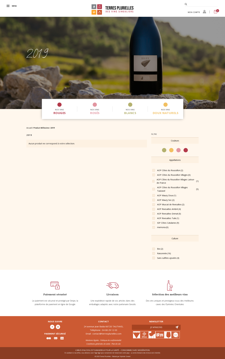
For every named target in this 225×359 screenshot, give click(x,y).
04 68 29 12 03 (109, 330)
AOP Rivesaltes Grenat (169, 213)
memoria (162, 227)
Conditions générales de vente (98, 344)
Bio (160, 249)
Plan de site (116, 344)
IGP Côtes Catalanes (168, 223)
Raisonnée (164, 253)
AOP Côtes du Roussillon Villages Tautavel (178, 189)
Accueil (29, 128)
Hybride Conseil (125, 356)
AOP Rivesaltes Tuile (168, 218)
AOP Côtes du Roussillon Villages (174, 175)
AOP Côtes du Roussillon (170, 170)
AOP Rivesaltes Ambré (169, 209)
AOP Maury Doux (166, 195)
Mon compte (197, 12)
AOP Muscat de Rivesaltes (170, 204)
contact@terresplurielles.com (106, 333)
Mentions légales (92, 340)
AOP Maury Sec (165, 200)
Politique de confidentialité (110, 340)
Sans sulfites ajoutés (168, 258)
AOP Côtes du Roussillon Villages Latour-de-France (178, 181)
